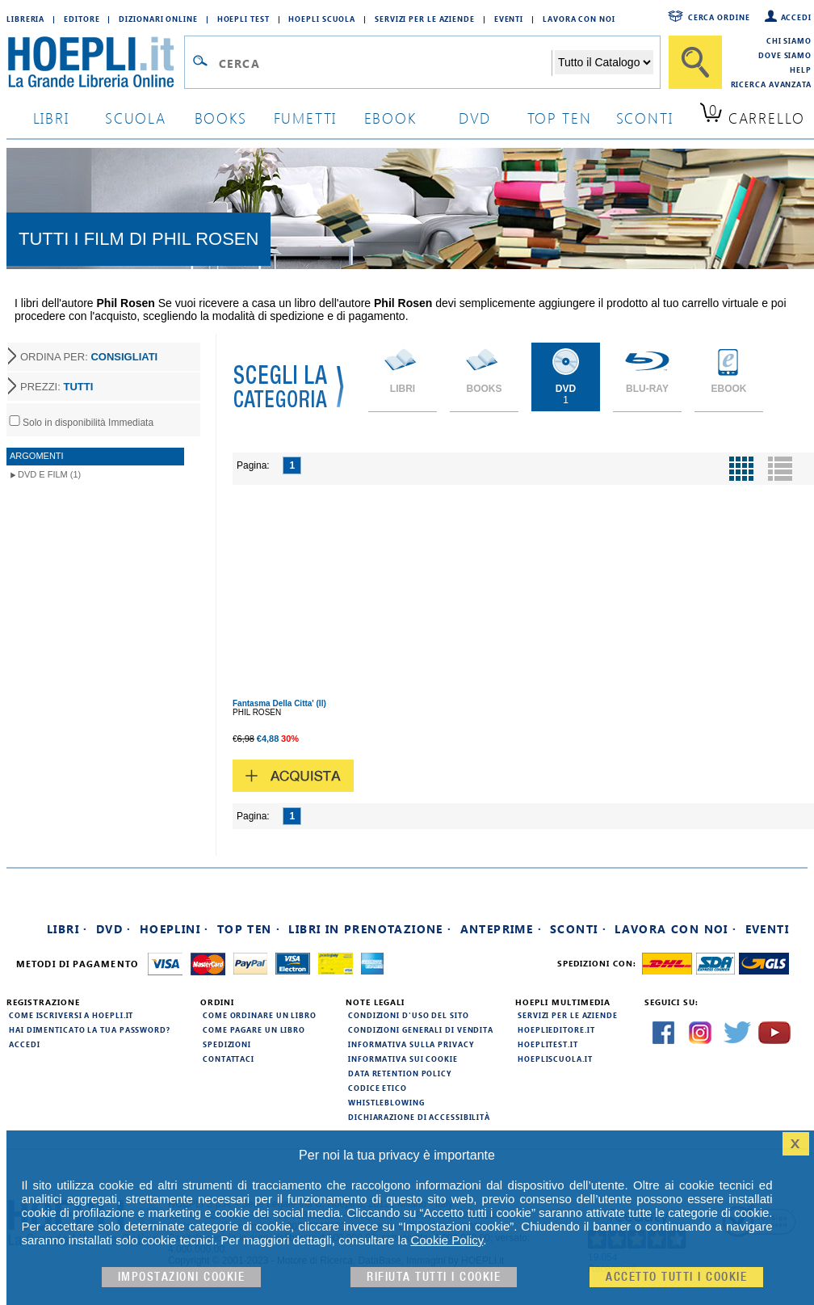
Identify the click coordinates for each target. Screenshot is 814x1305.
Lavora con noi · (675, 929)
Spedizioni (227, 1044)
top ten (559, 117)
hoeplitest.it (548, 1044)
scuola (135, 117)
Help (801, 69)
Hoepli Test (243, 18)
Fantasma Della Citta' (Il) (279, 703)
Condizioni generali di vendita (420, 1029)
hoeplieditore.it (556, 1029)
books (221, 117)
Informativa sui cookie (403, 1058)
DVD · (114, 929)
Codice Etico (377, 1087)
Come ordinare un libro (260, 1015)
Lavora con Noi (579, 18)
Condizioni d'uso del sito (408, 1015)
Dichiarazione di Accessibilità (419, 1117)
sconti (644, 117)
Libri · (67, 929)
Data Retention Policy (399, 1073)
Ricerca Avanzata (771, 84)
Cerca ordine (719, 17)
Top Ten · (249, 929)
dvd (475, 117)
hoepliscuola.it (555, 1058)
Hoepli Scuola (321, 18)
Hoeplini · (174, 929)
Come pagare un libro (254, 1029)
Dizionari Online (158, 18)
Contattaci (228, 1058)
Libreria (25, 18)
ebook (390, 117)
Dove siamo (785, 55)
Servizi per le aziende (425, 18)
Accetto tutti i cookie (676, 1277)
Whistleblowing (386, 1102)
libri (51, 117)
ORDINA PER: (88, 357)
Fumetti (306, 117)
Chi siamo (789, 40)
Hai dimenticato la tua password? (89, 1029)
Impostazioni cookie (181, 1277)
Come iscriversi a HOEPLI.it (71, 1015)
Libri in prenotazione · (369, 929)
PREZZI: (56, 387)
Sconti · (578, 929)
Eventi (508, 18)
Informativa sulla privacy (411, 1044)
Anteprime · (501, 929)
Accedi (796, 17)
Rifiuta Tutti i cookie (434, 1277)
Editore (81, 18)
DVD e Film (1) (49, 474)
